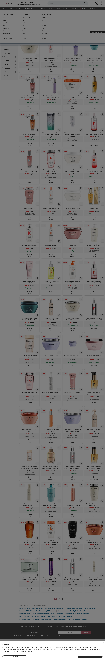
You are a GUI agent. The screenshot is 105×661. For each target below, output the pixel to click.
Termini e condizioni (64, 645)
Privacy (61, 647)
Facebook (95, 647)
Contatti (4, 650)
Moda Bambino (46, 635)
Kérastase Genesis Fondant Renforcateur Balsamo (73, 613)
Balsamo (9, 49)
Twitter (94, 650)
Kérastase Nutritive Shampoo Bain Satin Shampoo (35, 619)
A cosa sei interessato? (32, 632)
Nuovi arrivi (35, 22)
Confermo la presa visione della (69, 635)
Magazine (93, 8)
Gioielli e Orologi (30, 8)
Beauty (51, 8)
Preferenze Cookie (64, 653)
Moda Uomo (32, 635)
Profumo (9, 75)
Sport (58, 8)
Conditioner (9, 53)
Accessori (42, 8)
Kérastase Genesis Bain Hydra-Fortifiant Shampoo (73, 611)
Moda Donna (18, 635)
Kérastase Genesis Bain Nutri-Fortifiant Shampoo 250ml (36, 613)
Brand (65, 8)
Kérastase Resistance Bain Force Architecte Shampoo (71, 619)
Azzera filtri (33, 30)
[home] (1, 11)
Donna (4, 8)
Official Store (74, 8)
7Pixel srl (50, 658)
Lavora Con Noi (6, 653)
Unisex (4, 39)
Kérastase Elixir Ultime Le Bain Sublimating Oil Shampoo (37, 611)
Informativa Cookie (64, 650)
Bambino (18, 8)
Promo (84, 8)
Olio (9, 72)
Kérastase (24, 30)
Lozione (9, 64)
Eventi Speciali (34, 650)
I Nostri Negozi (34, 647)
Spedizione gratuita (50, 22)
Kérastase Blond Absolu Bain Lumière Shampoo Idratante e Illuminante (41, 608)
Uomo (11, 8)
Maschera (9, 68)
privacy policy (76, 635)
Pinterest (95, 653)
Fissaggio (9, 61)
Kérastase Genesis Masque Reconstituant (32, 616)
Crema (9, 57)
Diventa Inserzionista (7, 647)
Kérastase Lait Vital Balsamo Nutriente (60, 616)
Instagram (95, 645)
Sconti (24, 22)
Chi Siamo (5, 645)
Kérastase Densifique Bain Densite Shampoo (81, 608)
